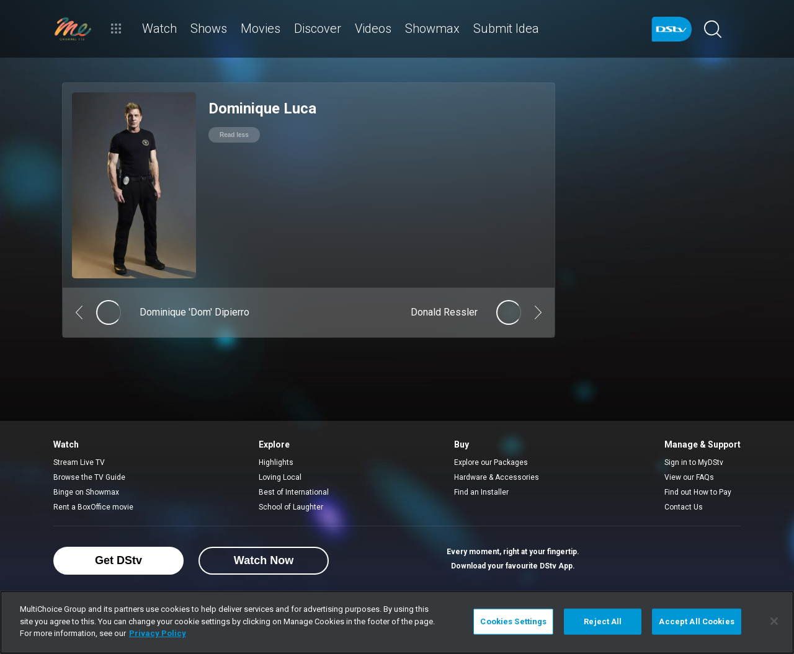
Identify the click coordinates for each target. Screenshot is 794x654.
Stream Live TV (79, 462)
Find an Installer (481, 492)
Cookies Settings (513, 621)
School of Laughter (291, 507)
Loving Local (280, 477)
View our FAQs (689, 477)
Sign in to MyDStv (693, 462)
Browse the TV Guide (89, 477)
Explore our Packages (491, 462)
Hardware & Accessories (496, 477)
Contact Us (683, 507)
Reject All (603, 621)
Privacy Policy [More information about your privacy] (157, 633)
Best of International (294, 492)
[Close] (774, 621)
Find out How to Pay (697, 492)
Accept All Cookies (696, 621)
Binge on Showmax (86, 492)
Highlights (276, 462)
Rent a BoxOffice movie (93, 507)
